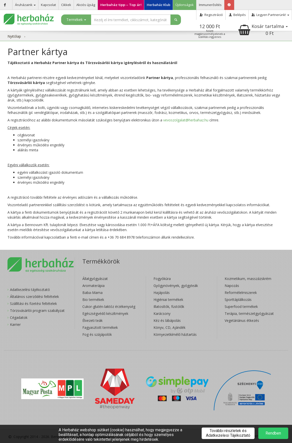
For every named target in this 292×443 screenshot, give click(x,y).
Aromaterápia (93, 285)
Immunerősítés (210, 4)
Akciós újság (85, 4)
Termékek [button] (76, 19)
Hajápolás (161, 292)
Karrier (15, 324)
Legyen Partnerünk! (270, 14)
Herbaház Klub (158, 4)
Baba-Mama (92, 292)
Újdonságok (184, 4)
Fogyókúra (162, 278)
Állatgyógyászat (95, 278)
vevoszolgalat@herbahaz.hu (185, 120)
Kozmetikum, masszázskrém (248, 278)
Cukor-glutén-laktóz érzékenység (108, 306)
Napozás (232, 285)
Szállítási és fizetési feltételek (33, 303)
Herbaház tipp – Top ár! (121, 5)
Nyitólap (14, 36)
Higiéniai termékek (168, 299)
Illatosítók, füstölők (168, 306)
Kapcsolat (48, 4)
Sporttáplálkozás (238, 299)
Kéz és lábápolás (167, 320)
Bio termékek (93, 299)
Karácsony (161, 313)
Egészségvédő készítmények (105, 313)
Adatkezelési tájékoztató (30, 289)
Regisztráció (211, 14)
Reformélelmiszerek (241, 292)
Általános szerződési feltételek (34, 296)
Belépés (237, 14)
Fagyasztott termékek (100, 327)
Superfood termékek (241, 306)
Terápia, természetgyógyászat (249, 313)
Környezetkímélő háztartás (175, 334)
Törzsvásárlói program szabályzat (37, 310)
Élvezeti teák (92, 320)
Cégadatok (18, 317)
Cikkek (66, 4)
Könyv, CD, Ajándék (169, 327)
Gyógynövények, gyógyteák (175, 285)
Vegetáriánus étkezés (242, 320)
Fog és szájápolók (97, 334)
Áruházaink (25, 4)
